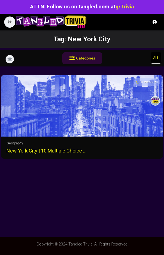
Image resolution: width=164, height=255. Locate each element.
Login (155, 22)
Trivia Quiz (146, 82)
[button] (9, 22)
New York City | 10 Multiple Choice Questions (47, 151)
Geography (15, 143)
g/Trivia (124, 6)
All (156, 58)
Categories (82, 58)
